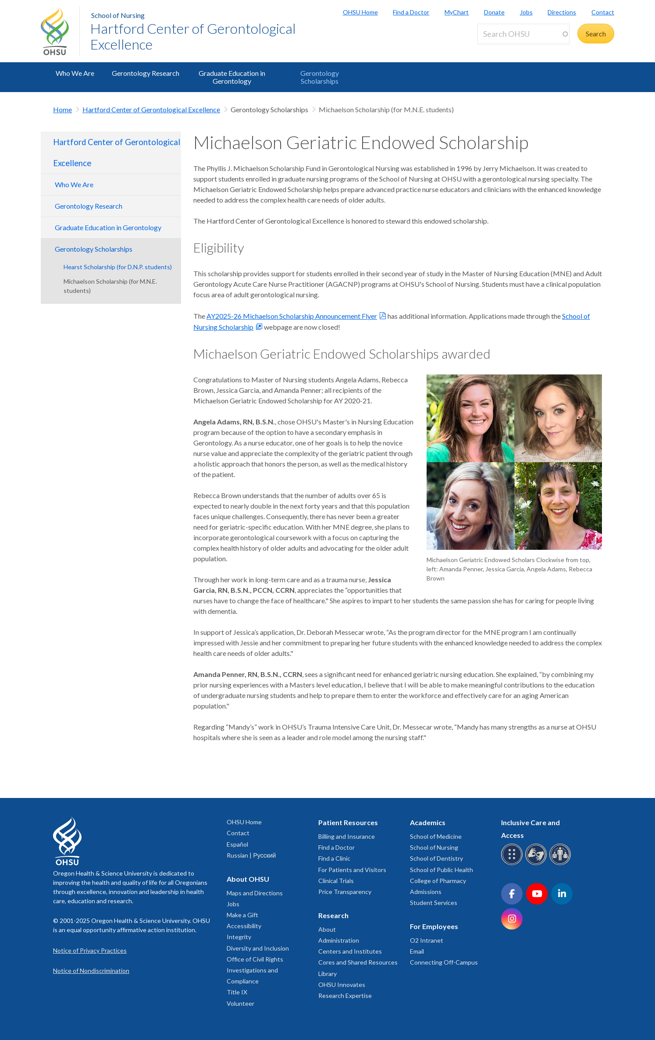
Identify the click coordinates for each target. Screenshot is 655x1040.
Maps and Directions (255, 893)
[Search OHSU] (523, 34)
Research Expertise (345, 995)
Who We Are (75, 73)
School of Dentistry (436, 858)
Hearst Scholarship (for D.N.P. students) (118, 267)
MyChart (457, 12)
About (327, 929)
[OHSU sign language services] (537, 863)
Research (333, 915)
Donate (494, 12)
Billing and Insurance (346, 836)
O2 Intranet (426, 940)
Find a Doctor (411, 12)
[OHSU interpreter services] (561, 863)
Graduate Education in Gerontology (232, 77)
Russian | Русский (251, 855)
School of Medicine (436, 836)
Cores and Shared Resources (358, 962)
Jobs (526, 12)
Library (327, 973)
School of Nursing (118, 15)
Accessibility (244, 926)
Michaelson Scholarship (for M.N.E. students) (110, 286)
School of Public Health (441, 869)
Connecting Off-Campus (444, 962)
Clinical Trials (336, 880)
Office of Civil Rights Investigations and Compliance (255, 970)
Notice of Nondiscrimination (91, 970)
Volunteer (240, 1003)
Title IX (237, 992)
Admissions (425, 891)
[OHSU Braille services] (513, 863)
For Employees (434, 926)
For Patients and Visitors (352, 869)
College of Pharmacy (438, 880)
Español (237, 844)
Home (62, 109)
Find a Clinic (334, 858)
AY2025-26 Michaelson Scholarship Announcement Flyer (291, 316)
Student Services (433, 902)
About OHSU (248, 879)
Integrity (239, 936)
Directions (562, 12)
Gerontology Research (145, 73)
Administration (338, 940)
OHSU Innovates (341, 984)
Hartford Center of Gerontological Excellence (193, 36)
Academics (427, 822)
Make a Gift (242, 915)
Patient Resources (348, 822)
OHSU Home (360, 12)
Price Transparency (344, 891)
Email (417, 951)
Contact (602, 12)
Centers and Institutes (350, 951)
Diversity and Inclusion (258, 948)
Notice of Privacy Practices (90, 950)
